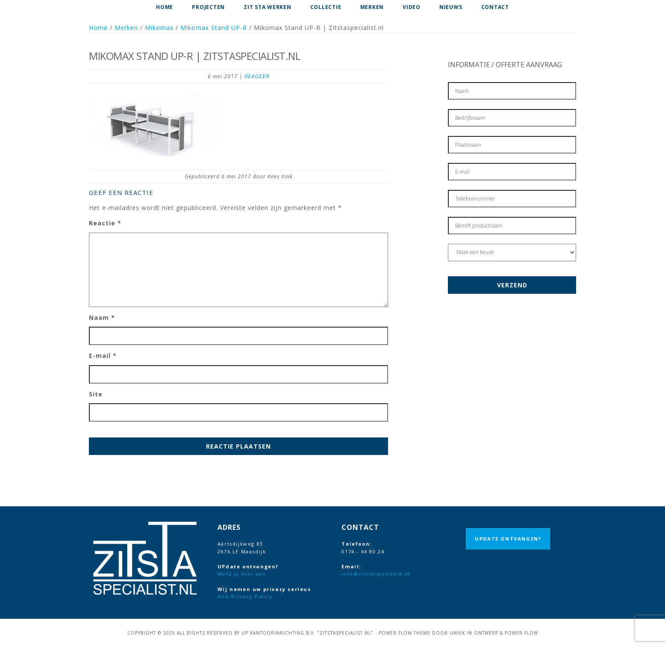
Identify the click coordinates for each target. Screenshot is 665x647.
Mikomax (159, 28)
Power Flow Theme (404, 633)
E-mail (103, 356)
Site (96, 394)
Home (98, 28)
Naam (102, 317)
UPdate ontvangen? (508, 538)
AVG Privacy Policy (245, 596)
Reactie (105, 223)
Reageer (256, 76)
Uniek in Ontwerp (474, 633)
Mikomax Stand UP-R (213, 28)
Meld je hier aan (242, 573)
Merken (126, 28)
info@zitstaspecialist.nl (375, 573)
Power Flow (521, 633)
